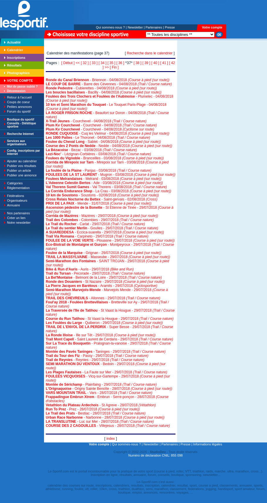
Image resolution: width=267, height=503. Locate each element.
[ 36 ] (120, 63)
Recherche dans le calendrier (150, 53)
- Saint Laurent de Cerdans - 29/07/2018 (109, 339)
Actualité (14, 42)
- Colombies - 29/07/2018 (100, 220)
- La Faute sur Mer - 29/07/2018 (106, 372)
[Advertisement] (195, 80)
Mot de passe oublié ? (22, 86)
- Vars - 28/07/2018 (99, 393)
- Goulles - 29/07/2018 (102, 228)
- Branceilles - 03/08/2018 (105, 158)
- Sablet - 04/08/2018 (103, 142)
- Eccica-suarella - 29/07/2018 (105, 232)
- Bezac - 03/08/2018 (91, 150)
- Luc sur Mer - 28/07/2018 (100, 422)
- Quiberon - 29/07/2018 (104, 323)
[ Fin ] (114, 67)
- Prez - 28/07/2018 (93, 409)
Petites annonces (19, 106)
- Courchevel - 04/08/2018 (96, 121)
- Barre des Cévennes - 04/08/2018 (109, 84)
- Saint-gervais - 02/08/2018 (102, 199)
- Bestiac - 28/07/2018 (96, 413)
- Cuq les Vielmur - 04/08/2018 (107, 133)
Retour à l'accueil (19, 97)
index (111, 439)
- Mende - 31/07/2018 (98, 203)
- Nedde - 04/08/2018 (109, 146)
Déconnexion (16, 91)
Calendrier (15, 50)
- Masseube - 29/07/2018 (108, 257)
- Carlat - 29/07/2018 (95, 224)
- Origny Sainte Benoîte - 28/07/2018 (109, 389)
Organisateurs (17, 200)
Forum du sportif (19, 111)
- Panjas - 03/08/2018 (98, 170)
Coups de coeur (18, 102)
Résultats (14, 65)
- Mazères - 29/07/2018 (102, 216)
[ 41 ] (164, 63)
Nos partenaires (18, 213)
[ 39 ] (147, 63)
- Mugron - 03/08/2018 (110, 175)
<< (78, 63)
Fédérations (15, 196)
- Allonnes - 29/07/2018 (103, 298)
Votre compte (212, 27)
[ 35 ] (111, 63)
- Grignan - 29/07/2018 (103, 253)
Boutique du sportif (20, 119)
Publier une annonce (22, 175)
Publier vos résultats (21, 166)
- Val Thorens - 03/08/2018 (106, 187)
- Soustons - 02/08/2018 (102, 195)
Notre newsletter (19, 222)
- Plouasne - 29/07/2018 (110, 240)
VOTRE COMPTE (20, 80)
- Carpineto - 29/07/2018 (97, 236)
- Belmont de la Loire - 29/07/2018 (104, 277)
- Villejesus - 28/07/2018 (108, 426)
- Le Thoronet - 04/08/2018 (98, 138)
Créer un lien (16, 218)
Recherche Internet (20, 134)
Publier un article (19, 170)
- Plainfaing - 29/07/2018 (101, 384)
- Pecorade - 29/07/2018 (95, 273)
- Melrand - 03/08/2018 (103, 179)
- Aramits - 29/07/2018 (101, 286)
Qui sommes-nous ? (110, 27)
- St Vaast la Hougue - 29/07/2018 (109, 319)
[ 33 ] (94, 63)
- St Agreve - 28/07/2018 (101, 405)
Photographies (18, 73)
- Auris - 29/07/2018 (90, 269)
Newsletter (135, 27)
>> (107, 67)
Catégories (15, 183)
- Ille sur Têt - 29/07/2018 (101, 335)
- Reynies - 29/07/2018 (95, 360)
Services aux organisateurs (16, 142)
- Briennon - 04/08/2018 (108, 80)
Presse (170, 27)
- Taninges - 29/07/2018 (105, 352)
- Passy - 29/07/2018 (97, 356)
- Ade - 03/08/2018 (104, 183)
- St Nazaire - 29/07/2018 (105, 282)
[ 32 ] (85, 63)
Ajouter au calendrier (22, 161)
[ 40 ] (155, 63)
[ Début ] (68, 63)
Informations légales (207, 444)
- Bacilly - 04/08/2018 (103, 92)
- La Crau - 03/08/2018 (108, 191)
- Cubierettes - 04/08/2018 (101, 88)
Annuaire (13, 205)
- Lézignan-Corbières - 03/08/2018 (98, 154)
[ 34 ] (103, 63)
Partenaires (154, 27)
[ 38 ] (137, 63)
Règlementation (18, 188)
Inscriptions (16, 57)
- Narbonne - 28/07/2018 (105, 417)
